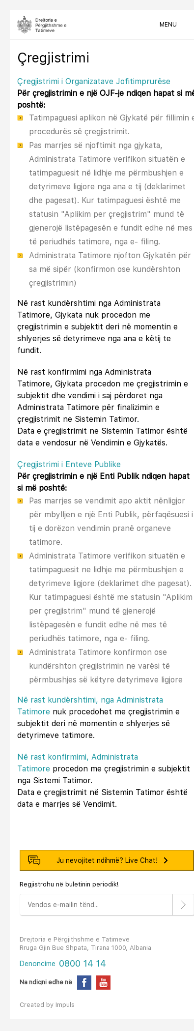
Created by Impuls (47, 1004)
